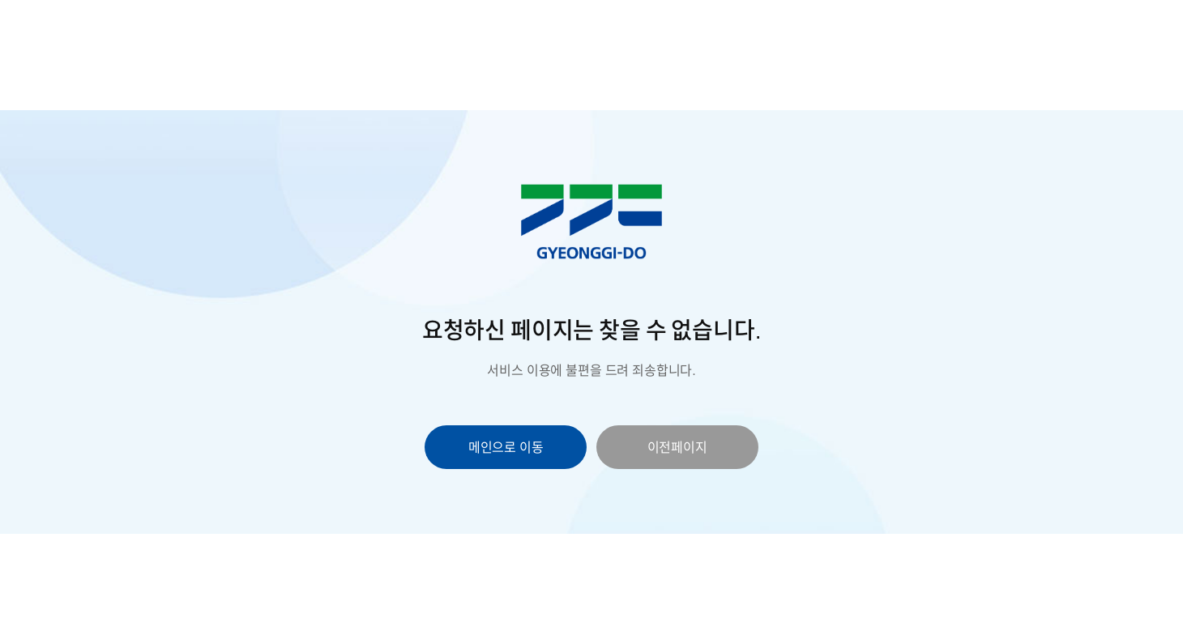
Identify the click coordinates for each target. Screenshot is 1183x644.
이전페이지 (677, 447)
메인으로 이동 (506, 447)
